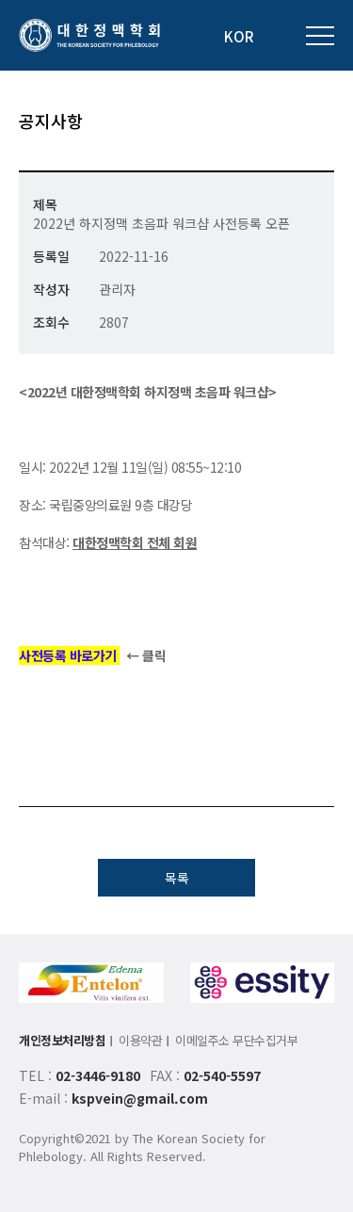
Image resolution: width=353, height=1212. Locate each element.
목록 (177, 877)
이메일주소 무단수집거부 (236, 1040)
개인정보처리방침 (62, 1040)
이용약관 (140, 1040)
